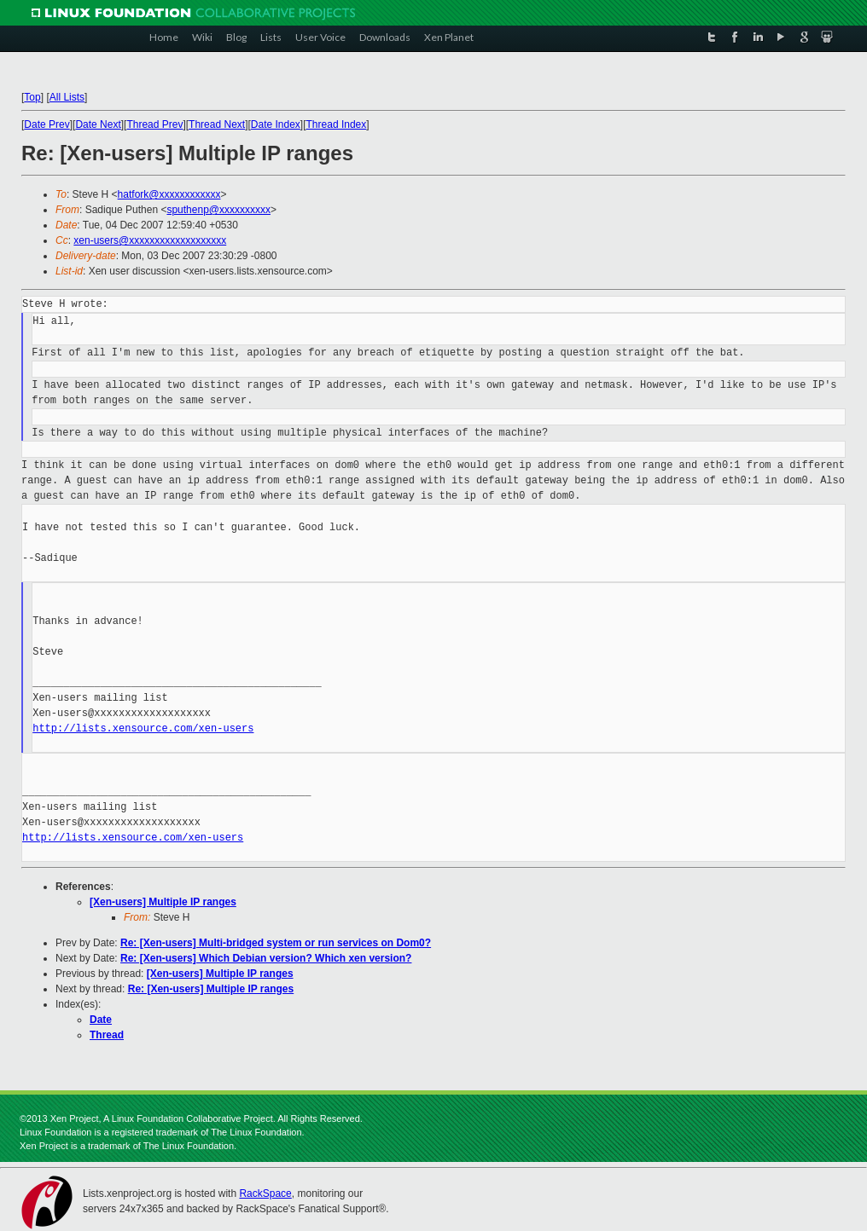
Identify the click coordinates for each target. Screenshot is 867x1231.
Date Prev (46, 124)
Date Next (97, 124)
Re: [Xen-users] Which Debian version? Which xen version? (265, 958)
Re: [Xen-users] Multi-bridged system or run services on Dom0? (275, 943)
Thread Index (336, 124)
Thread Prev (154, 124)
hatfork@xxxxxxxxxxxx (169, 194)
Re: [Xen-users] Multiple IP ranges (211, 989)
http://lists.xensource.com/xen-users (142, 728)
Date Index (275, 124)
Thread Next (217, 124)
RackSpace (265, 1193)
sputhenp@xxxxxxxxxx (218, 210)
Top (32, 97)
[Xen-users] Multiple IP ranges (163, 902)
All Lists (66, 97)
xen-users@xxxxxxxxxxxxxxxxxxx (149, 240)
